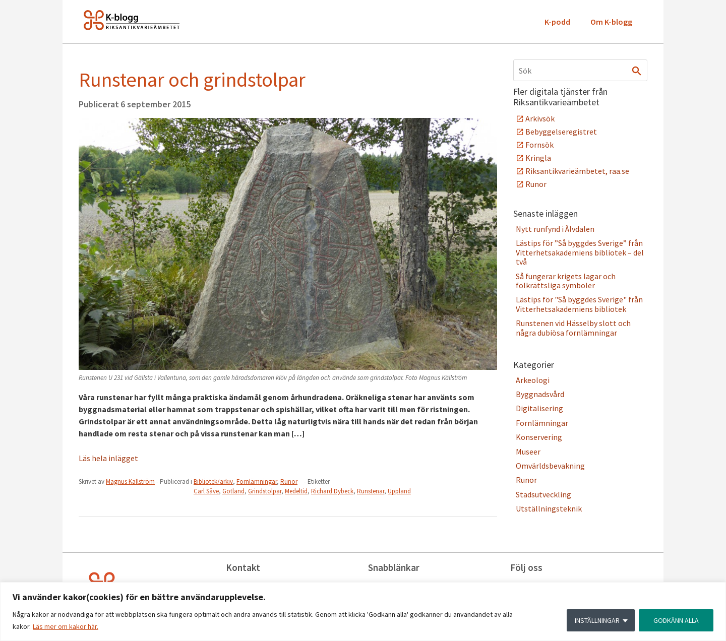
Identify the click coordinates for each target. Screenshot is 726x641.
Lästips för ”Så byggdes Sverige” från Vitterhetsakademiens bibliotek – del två (580, 252)
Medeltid (296, 491)
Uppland (399, 491)
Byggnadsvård (540, 394)
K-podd (557, 22)
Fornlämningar (256, 481)
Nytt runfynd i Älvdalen (555, 229)
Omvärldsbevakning (550, 466)
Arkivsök (540, 118)
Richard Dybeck (332, 491)
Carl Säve (206, 491)
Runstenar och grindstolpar (192, 79)
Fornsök (539, 145)
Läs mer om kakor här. (65, 626)
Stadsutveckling (543, 494)
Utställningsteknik (549, 508)
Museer (528, 451)
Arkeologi (533, 380)
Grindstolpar (264, 491)
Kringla (538, 158)
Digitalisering (539, 408)
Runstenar (370, 491)
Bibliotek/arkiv (213, 481)
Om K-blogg (611, 22)
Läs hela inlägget (108, 458)
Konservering (539, 437)
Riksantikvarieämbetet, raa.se (577, 171)
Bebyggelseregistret (561, 131)
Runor (288, 481)
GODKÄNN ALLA (676, 620)
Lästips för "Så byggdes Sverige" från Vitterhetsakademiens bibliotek (579, 303)
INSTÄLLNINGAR (597, 620)
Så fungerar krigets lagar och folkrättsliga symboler (566, 280)
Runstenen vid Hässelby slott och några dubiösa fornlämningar (573, 327)
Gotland (233, 491)
